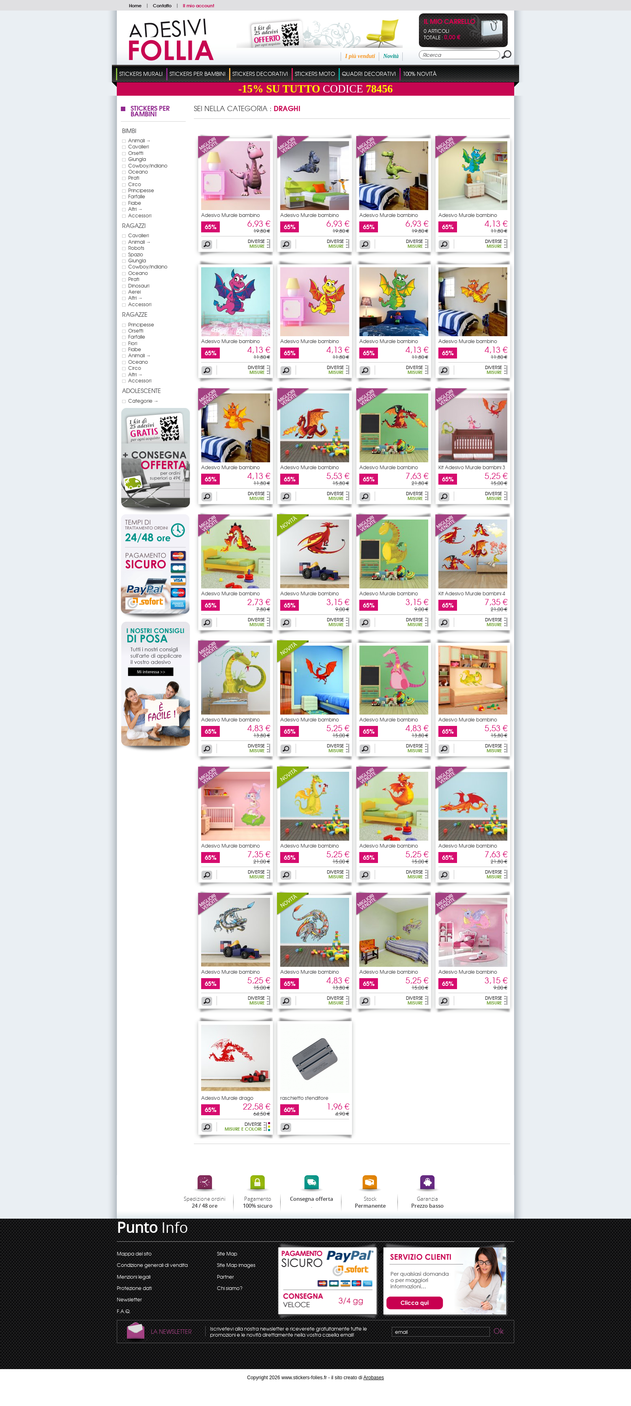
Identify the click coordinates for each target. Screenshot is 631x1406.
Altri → (135, 209)
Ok (498, 1332)
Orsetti (135, 153)
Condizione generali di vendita (152, 1265)
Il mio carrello (449, 22)
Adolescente (141, 390)
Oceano (138, 171)
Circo (134, 184)
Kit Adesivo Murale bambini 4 (471, 593)
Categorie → (143, 401)
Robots (136, 248)
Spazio (135, 254)
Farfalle (136, 196)
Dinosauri (138, 285)
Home (135, 5)
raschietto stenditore (304, 1097)
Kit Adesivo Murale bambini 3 (471, 467)
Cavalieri (138, 146)
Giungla (137, 159)
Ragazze (135, 314)
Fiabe (134, 203)
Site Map (227, 1253)
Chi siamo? (230, 1288)
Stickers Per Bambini (197, 73)
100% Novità (420, 73)
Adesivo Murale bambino (230, 845)
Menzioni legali (133, 1276)
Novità (391, 56)
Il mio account (198, 5)
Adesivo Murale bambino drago (230, 217)
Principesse (141, 190)
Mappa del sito (134, 1253)
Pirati (133, 177)
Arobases (373, 1377)
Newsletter (129, 1299)
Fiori (132, 343)
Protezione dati (134, 1288)
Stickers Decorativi (260, 73)
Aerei (134, 291)
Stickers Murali (141, 73)
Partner (225, 1276)
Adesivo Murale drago (227, 1097)
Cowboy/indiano (147, 165)
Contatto (162, 5)
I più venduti (360, 56)
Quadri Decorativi (369, 73)
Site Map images (236, 1265)
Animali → (139, 140)
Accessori (139, 215)
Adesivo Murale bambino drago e (309, 848)
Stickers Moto (315, 73)
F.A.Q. (124, 1311)
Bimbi (129, 130)
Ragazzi (134, 225)
